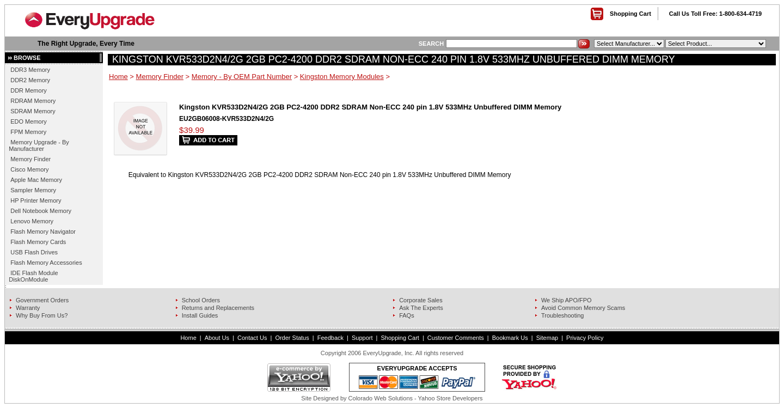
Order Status (292, 337)
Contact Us (252, 337)
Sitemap (547, 337)
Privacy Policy (584, 337)
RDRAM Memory (33, 101)
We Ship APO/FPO (566, 300)
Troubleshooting (562, 315)
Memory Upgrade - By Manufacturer (39, 145)
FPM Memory (28, 132)
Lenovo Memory (31, 221)
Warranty (28, 308)
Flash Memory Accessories (46, 262)
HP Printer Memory (35, 200)
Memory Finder (30, 159)
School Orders (201, 300)
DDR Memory (28, 90)
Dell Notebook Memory (40, 211)
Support (362, 337)
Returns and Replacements (218, 308)
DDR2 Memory (30, 80)
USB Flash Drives (34, 252)
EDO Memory (28, 121)
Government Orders (42, 300)
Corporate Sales (421, 300)
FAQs (406, 315)
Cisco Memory (29, 169)
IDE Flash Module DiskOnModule (33, 276)
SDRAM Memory (33, 111)
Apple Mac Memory (36, 179)
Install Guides (200, 315)
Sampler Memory (33, 190)
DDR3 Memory (30, 69)
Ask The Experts (421, 308)
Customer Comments (455, 337)
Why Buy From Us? (42, 315)
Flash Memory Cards (38, 242)
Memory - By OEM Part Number (242, 76)
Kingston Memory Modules (342, 76)
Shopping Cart (630, 13)
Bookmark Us (510, 337)
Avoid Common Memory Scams (583, 308)
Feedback (330, 337)
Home (118, 76)
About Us (217, 337)
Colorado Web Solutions (380, 398)
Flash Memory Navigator (43, 231)
